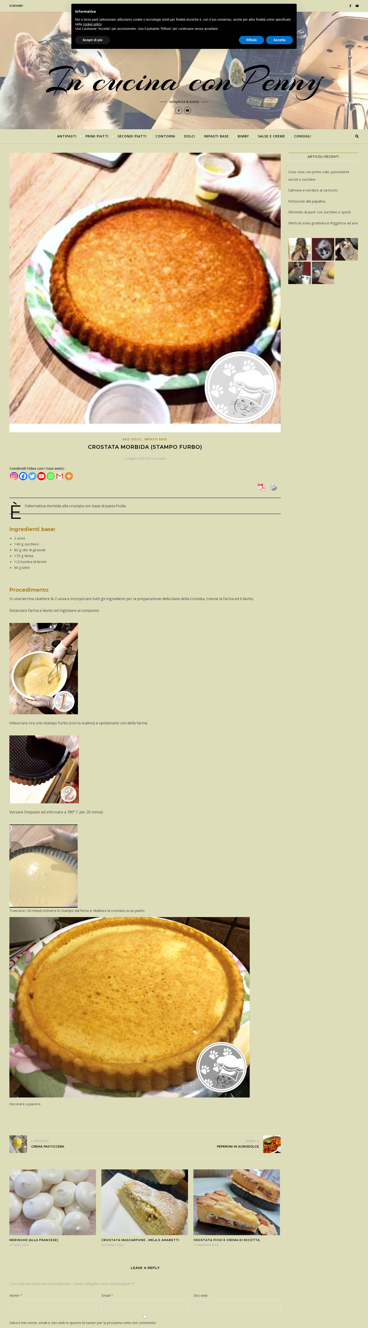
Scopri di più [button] (93, 40)
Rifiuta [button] (251, 40)
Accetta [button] (279, 40)
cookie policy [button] (92, 24)
